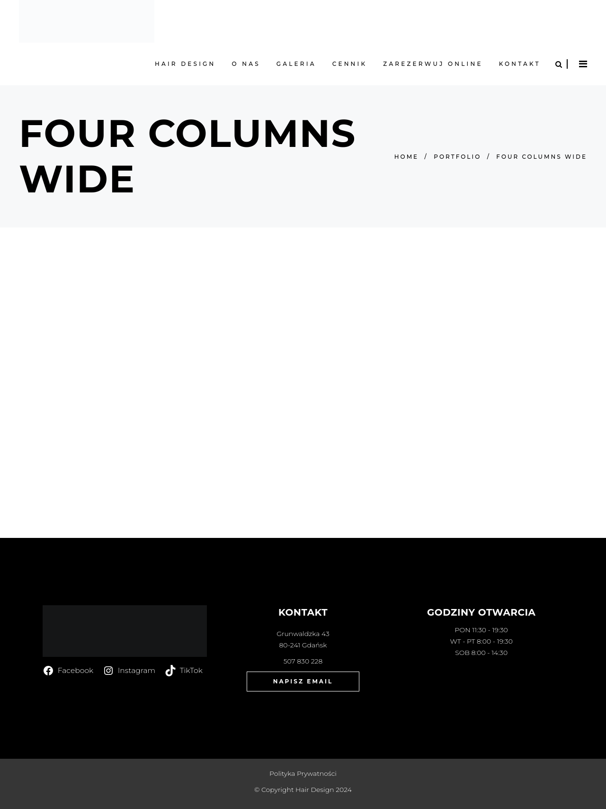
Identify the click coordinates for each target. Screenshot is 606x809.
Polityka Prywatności (303, 773)
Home (406, 156)
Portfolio (457, 156)
